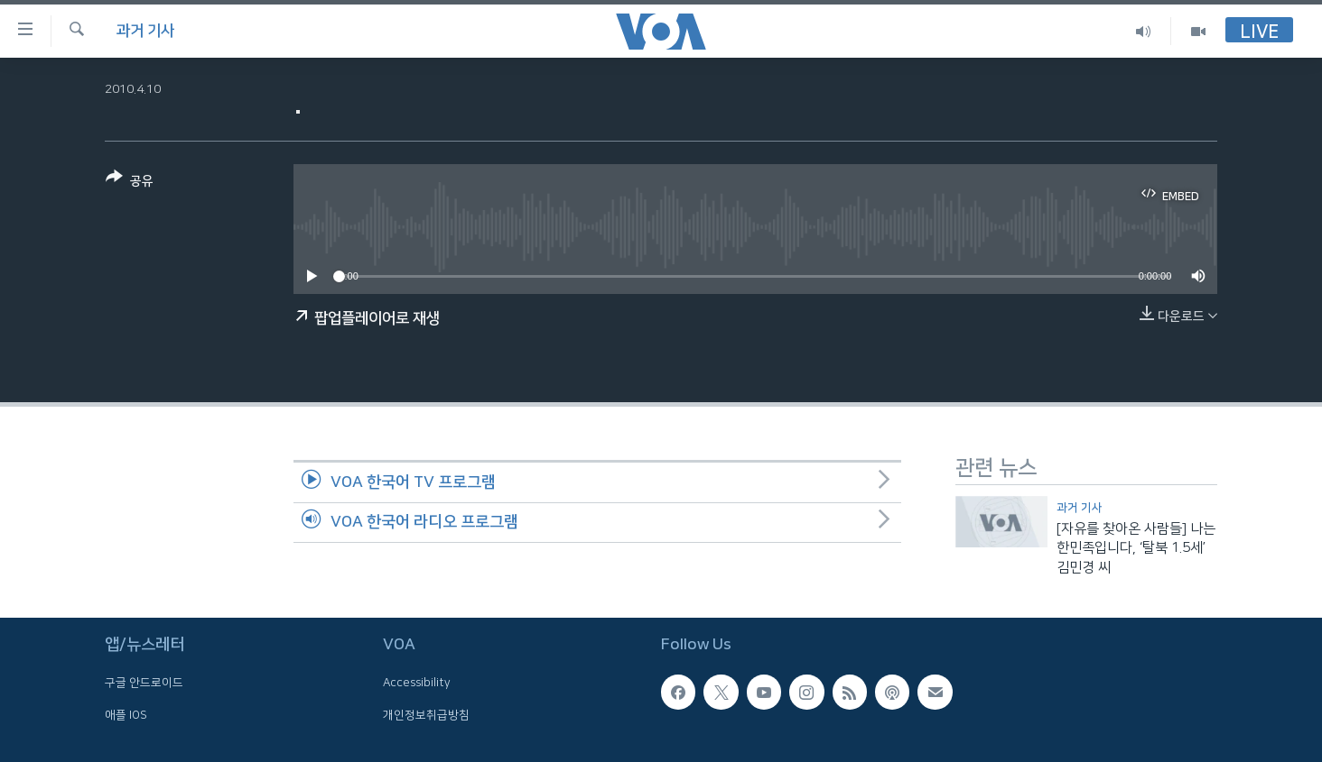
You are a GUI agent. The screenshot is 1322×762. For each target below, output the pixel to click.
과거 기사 (145, 31)
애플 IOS (126, 715)
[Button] (130, 182)
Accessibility (417, 683)
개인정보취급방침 (426, 715)
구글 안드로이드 (144, 683)
